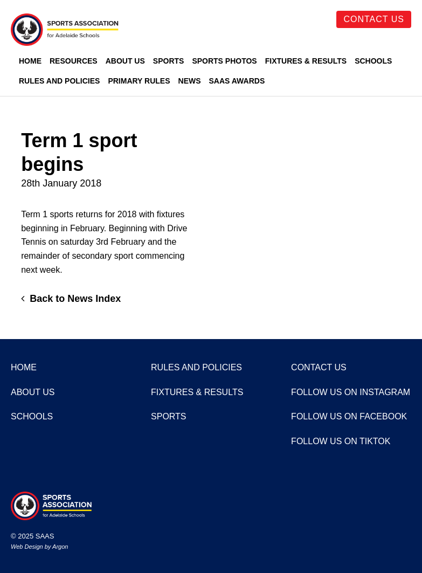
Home (30, 61)
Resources (74, 61)
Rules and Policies (59, 81)
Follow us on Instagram (350, 392)
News (189, 81)
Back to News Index (71, 298)
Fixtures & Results (306, 61)
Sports (168, 61)
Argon (60, 546)
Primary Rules (139, 81)
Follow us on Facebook (349, 416)
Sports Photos (224, 61)
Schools (373, 61)
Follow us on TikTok (340, 441)
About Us (125, 61)
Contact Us (373, 19)
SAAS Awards (237, 81)
